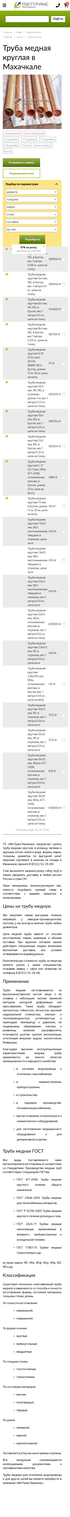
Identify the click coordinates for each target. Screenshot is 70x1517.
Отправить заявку (21, 162)
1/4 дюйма (29, 139)
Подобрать (32, 239)
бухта (7, 151)
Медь (19, 32)
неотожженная (34, 133)
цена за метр (43, 145)
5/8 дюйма (11, 145)
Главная (8, 32)
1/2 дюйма (11, 139)
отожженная (12, 133)
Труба (20, 37)
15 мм (26, 145)
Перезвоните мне (21, 173)
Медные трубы (33, 32)
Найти (58, 18)
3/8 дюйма (48, 139)
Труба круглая (34, 37)
